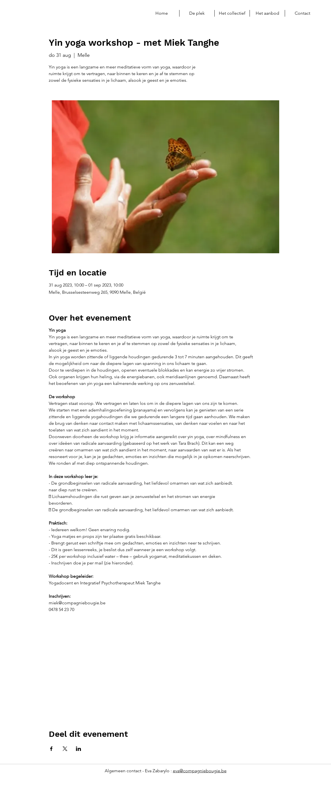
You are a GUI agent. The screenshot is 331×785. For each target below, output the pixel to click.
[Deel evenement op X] (65, 748)
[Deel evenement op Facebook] (51, 748)
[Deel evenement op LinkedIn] (78, 748)
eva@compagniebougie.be (200, 770)
